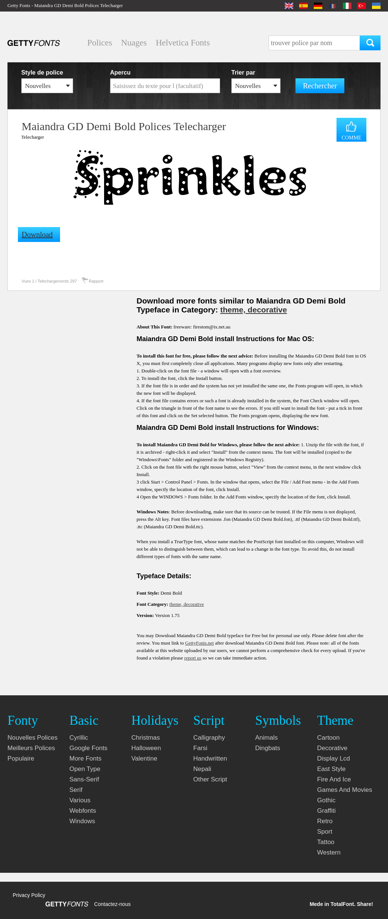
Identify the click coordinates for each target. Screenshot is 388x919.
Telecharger (32, 137)
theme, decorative (253, 309)
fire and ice (334, 779)
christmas (145, 737)
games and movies (344, 789)
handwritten (210, 758)
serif (75, 789)
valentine (144, 758)
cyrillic (78, 737)
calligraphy (209, 737)
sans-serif (84, 779)
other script (210, 779)
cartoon (328, 737)
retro (325, 821)
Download (37, 234)
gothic (326, 800)
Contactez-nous (112, 904)
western (329, 852)
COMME (352, 138)
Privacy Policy (29, 895)
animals (266, 737)
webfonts (82, 810)
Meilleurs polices (31, 748)
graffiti (326, 810)
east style (331, 768)
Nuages (134, 42)
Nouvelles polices (32, 737)
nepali (202, 768)
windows (82, 821)
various (79, 800)
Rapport (96, 281)
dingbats (267, 748)
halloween (146, 748)
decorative (332, 748)
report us (192, 658)
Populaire (20, 758)
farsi (200, 748)
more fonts (85, 758)
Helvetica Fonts (183, 42)
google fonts (88, 748)
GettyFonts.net (199, 643)
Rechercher (320, 86)
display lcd (333, 758)
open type (84, 768)
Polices (99, 42)
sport (324, 831)
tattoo (325, 842)
